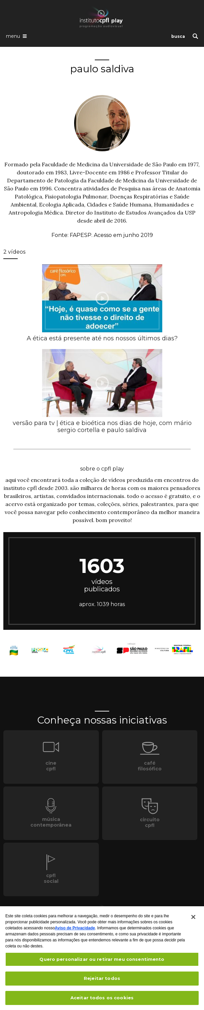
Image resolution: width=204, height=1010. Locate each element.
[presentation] (102, 298)
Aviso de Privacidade (75, 929)
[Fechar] (193, 918)
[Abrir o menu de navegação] (16, 36)
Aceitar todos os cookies (102, 999)
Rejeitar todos (102, 980)
